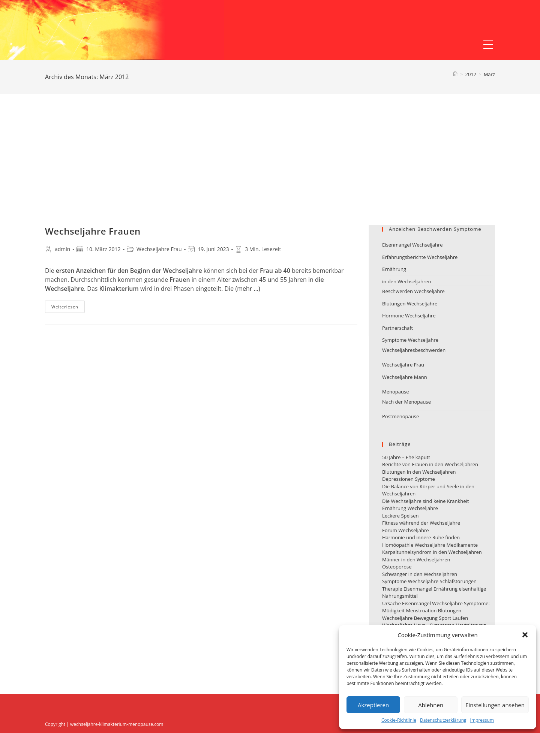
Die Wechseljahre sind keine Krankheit (425, 501)
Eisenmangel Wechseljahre (412, 244)
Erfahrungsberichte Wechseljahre (420, 257)
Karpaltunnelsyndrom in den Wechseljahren (432, 552)
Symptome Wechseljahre (410, 340)
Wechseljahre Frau (159, 249)
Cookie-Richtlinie (398, 720)
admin (62, 249)
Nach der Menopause (406, 401)
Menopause (395, 391)
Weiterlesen (68, 308)
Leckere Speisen (400, 515)
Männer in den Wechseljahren (416, 559)
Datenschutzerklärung (443, 720)
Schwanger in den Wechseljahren (419, 574)
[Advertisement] (270, 168)
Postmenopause (400, 416)
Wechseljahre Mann (404, 377)
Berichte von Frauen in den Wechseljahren (430, 464)
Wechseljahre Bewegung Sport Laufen (425, 618)
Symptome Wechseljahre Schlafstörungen (429, 581)
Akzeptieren (373, 705)
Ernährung (394, 269)
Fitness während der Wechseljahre (421, 522)
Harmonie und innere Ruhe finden (421, 537)
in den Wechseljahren (406, 281)
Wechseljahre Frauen (93, 231)
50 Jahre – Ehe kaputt (406, 457)
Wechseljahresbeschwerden (414, 350)
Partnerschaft (397, 328)
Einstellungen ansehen (495, 705)
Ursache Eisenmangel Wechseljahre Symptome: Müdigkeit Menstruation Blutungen (436, 607)
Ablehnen (430, 705)
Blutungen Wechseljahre (409, 303)
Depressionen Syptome (408, 479)
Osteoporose (396, 566)
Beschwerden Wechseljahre (413, 291)
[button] (525, 635)
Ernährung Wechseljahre (410, 508)
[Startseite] (455, 74)
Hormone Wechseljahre (409, 315)
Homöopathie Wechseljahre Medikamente (430, 545)
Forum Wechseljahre (405, 530)
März (489, 74)
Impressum (482, 720)
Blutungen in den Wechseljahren (419, 471)
